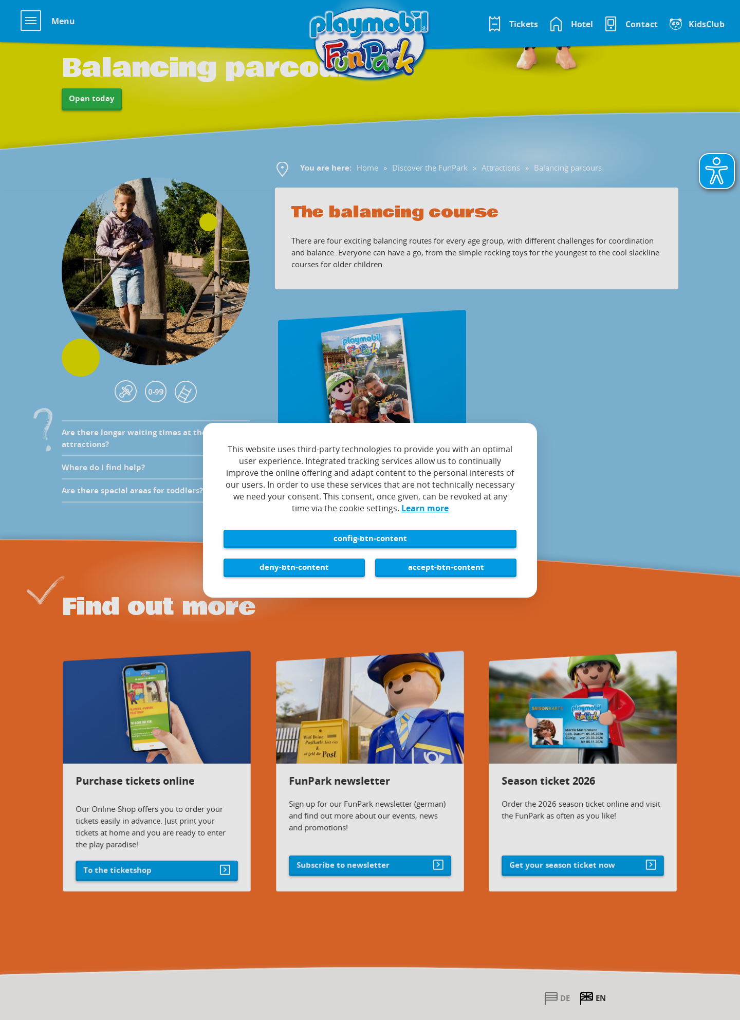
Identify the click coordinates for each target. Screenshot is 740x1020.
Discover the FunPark (430, 167)
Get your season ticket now (563, 853)
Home (367, 167)
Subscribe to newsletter (345, 853)
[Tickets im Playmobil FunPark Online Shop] (512, 24)
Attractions (501, 167)
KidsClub (707, 24)
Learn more (425, 508)
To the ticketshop (123, 858)
